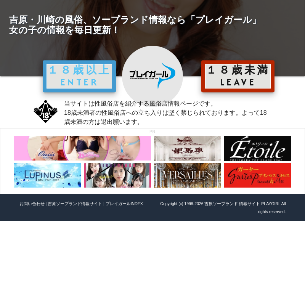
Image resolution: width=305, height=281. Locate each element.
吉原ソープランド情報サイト (75, 203)
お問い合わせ (32, 203)
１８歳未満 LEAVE (238, 76)
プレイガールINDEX (124, 203)
